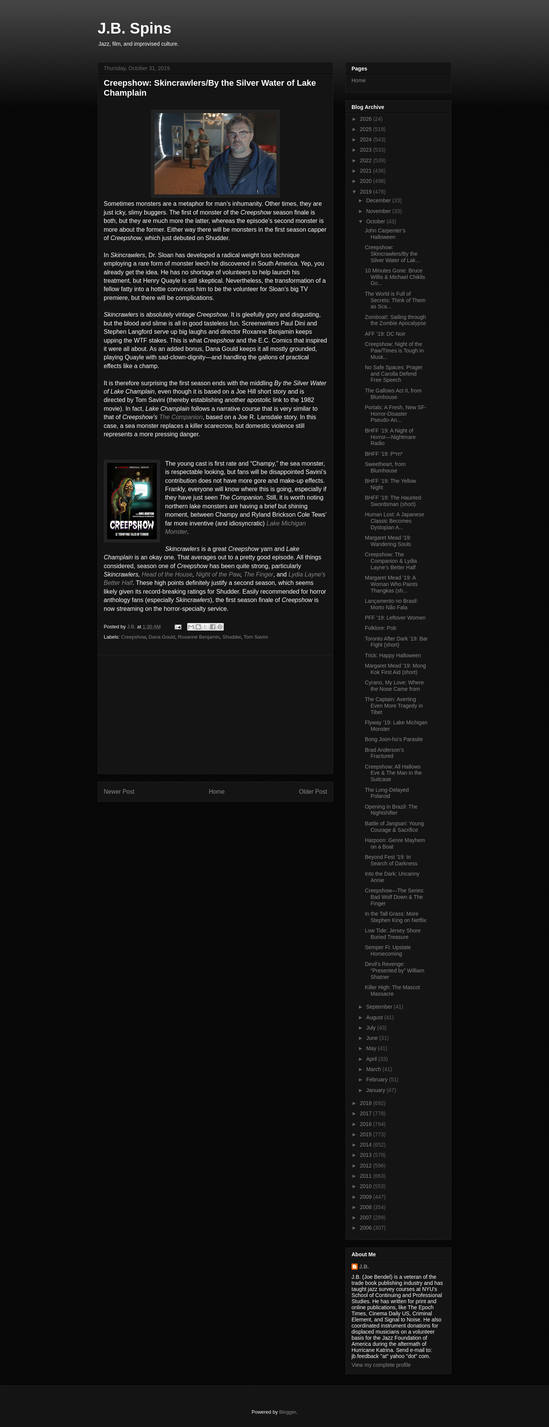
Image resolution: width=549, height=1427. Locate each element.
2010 (366, 1186)
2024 (366, 139)
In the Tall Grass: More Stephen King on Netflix (395, 917)
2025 (366, 129)
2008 (366, 1207)
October (376, 221)
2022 (366, 160)
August (375, 1017)
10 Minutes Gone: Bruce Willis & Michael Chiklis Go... (395, 277)
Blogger (287, 1412)
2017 (366, 1113)
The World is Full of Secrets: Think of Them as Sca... (395, 300)
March (374, 1069)
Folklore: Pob (380, 628)
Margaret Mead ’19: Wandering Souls (388, 541)
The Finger (258, 574)
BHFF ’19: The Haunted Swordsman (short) (393, 501)
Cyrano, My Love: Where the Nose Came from (394, 685)
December (379, 200)
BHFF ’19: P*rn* (384, 454)
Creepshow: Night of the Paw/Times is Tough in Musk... (394, 350)
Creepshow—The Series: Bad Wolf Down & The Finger (394, 896)
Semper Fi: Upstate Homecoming (388, 950)
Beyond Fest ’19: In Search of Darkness (391, 860)
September (379, 1007)
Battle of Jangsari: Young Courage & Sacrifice (394, 826)
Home (217, 791)
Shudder (232, 637)
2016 (366, 1124)
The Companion (181, 417)
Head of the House (167, 574)
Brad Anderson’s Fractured (384, 753)
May (371, 1048)
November (379, 211)
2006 (366, 1228)
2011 (366, 1176)
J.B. (364, 1267)
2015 (366, 1134)
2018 (366, 1103)
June (372, 1038)
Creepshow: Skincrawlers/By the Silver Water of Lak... (392, 253)
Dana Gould (162, 637)
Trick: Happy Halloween (393, 655)
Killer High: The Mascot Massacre (392, 990)
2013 (366, 1155)
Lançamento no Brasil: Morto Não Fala (391, 604)
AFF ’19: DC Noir (385, 334)
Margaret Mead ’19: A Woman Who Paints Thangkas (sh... (391, 584)
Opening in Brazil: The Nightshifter (391, 810)
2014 (366, 1145)
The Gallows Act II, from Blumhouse (393, 394)
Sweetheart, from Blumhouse (385, 467)
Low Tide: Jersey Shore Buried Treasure (393, 933)
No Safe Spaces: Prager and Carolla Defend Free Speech (393, 373)
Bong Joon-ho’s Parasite (394, 739)
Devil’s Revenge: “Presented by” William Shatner (394, 970)
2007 (366, 1217)
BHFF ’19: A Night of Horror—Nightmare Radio (390, 437)
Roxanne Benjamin (199, 637)
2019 (366, 192)
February (377, 1079)
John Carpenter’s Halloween (385, 233)
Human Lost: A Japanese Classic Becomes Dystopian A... (394, 520)
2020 (366, 181)
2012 (366, 1166)
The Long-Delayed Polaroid (387, 793)
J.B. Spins (134, 28)
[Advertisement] (215, 714)
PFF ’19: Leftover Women (395, 618)
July (371, 1028)
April (372, 1059)
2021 (366, 171)
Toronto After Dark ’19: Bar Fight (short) (396, 642)
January (376, 1090)
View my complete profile (381, 1365)
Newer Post (119, 791)
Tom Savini (256, 637)
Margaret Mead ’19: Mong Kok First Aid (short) (395, 669)
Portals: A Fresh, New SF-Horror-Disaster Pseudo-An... (395, 413)
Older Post (313, 791)
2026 (366, 119)
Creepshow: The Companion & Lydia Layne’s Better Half (391, 560)
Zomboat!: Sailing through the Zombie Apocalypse (395, 320)
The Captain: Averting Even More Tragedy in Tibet (394, 705)
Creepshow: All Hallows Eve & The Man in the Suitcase (393, 773)
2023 (366, 150)
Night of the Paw (218, 574)
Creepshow (133, 637)
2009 (366, 1197)
